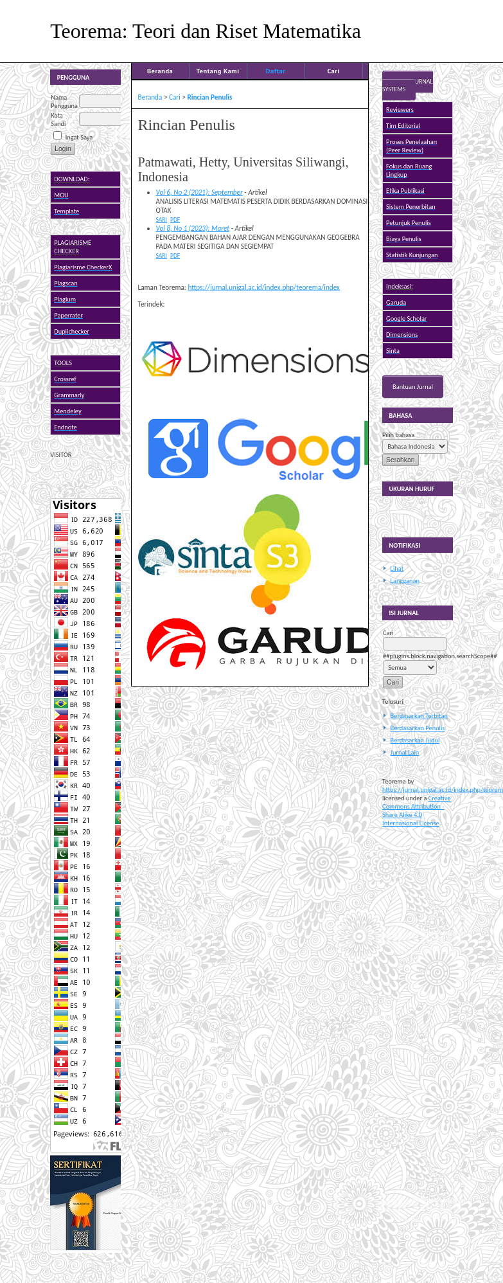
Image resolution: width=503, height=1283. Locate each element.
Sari (161, 220)
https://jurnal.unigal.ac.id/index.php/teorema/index (264, 287)
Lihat (397, 568)
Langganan (405, 581)
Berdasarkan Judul (415, 740)
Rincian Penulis (209, 97)
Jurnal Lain (405, 752)
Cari (333, 70)
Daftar (276, 70)
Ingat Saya (79, 137)
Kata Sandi (58, 119)
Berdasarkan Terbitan (419, 716)
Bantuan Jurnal (413, 386)
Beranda (160, 70)
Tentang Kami (218, 70)
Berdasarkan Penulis (418, 728)
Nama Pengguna (64, 101)
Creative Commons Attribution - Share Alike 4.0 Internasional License (416, 810)
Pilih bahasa (398, 435)
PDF (175, 220)
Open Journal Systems (407, 85)
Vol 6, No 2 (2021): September (199, 192)
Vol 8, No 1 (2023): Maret (193, 228)
